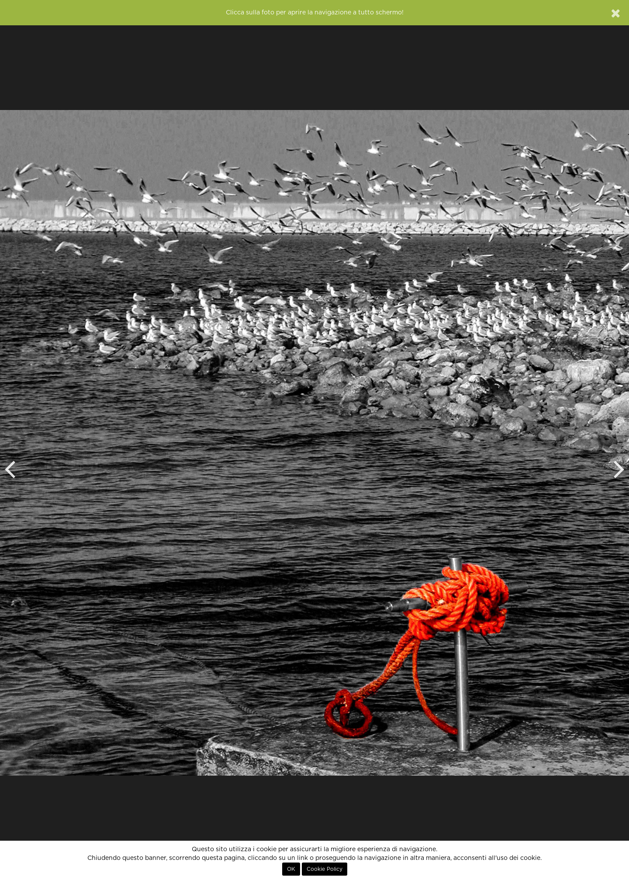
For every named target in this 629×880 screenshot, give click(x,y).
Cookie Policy (324, 869)
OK (291, 869)
